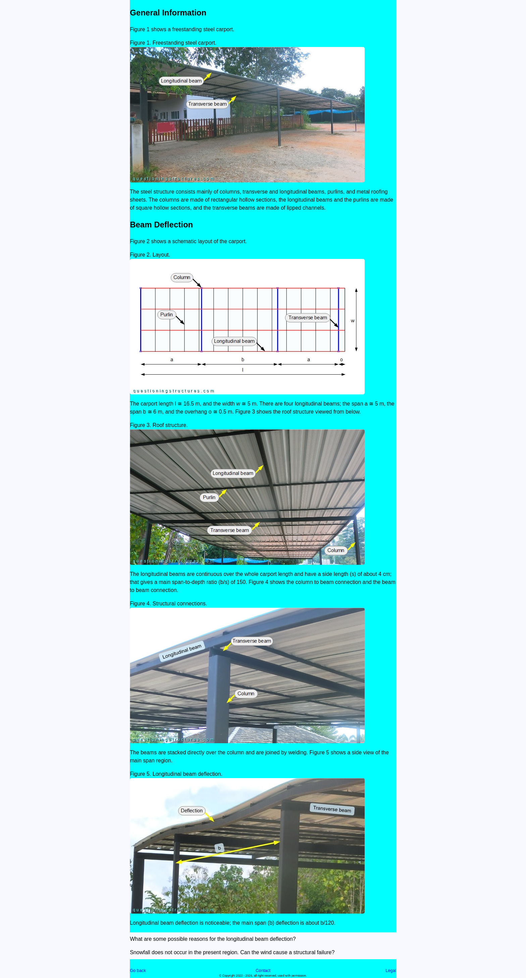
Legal (390, 970)
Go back (138, 970)
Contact (263, 970)
